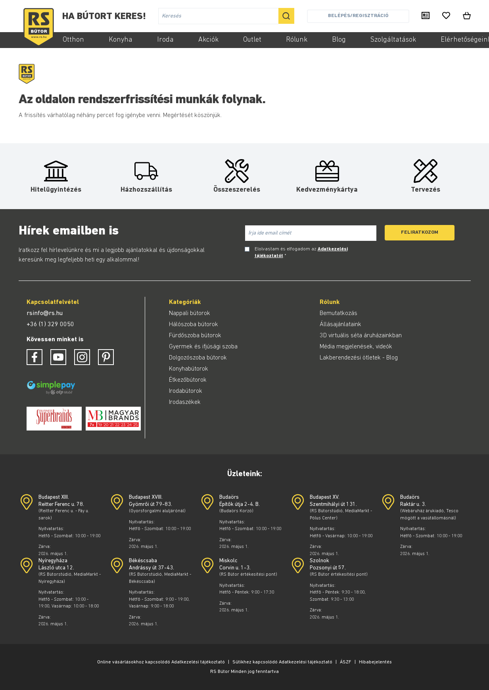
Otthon (73, 40)
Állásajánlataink (340, 324)
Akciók (208, 40)
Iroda (165, 40)
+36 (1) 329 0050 (50, 324)
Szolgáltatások (393, 40)
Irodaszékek (185, 402)
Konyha (120, 40)
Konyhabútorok (188, 369)
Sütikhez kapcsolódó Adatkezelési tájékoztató (282, 662)
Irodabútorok (185, 391)
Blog (339, 40)
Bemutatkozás (338, 313)
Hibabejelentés (375, 662)
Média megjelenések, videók (356, 347)
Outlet (252, 40)
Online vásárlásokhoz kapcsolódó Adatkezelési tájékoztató (161, 662)
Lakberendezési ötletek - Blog (359, 358)
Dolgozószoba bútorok (198, 358)
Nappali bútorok (189, 313)
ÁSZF (345, 662)
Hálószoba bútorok (193, 324)
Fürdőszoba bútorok (195, 336)
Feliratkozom (419, 232)
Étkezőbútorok (188, 380)
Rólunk (296, 40)
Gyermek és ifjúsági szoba (203, 347)
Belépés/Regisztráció (358, 15)
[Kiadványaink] (426, 16)
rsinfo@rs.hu (45, 313)
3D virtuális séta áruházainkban (361, 336)
